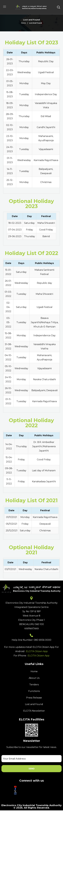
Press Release (34, 697)
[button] (58, 7)
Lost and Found (34, 704)
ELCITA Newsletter (34, 710)
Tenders (34, 684)
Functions (34, 691)
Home (23, 23)
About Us (34, 678)
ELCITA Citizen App (37, 651)
